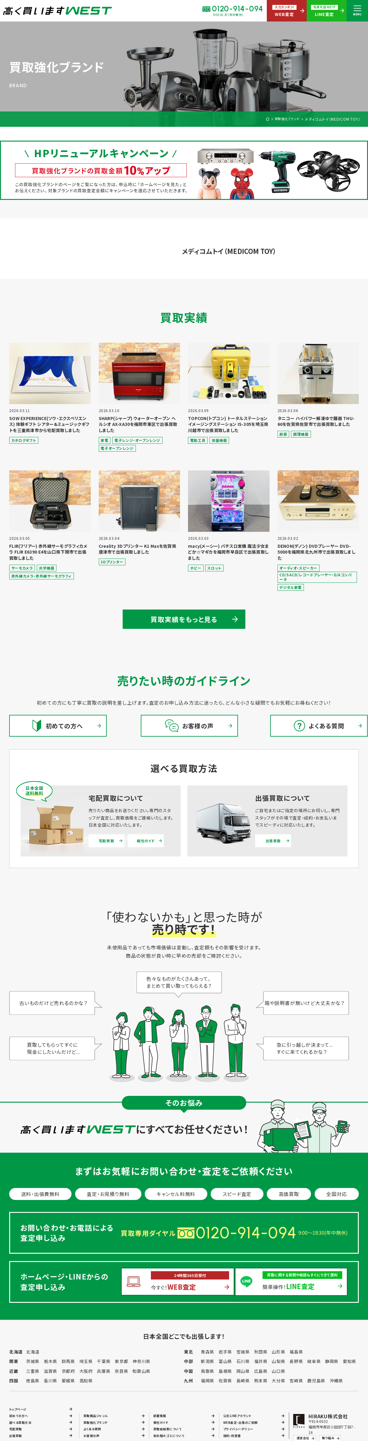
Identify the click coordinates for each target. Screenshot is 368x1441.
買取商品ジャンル (98, 1412)
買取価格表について (170, 1428)
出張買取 (273, 842)
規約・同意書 (234, 1436)
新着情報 (161, 1412)
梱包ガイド (145, 842)
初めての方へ (20, 1412)
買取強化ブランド (285, 119)
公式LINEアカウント (240, 1412)
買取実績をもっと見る (184, 619)
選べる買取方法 (22, 1420)
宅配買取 (106, 842)
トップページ (20, 1404)
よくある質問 (94, 1428)
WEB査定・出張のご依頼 (243, 1420)
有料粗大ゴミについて (172, 1436)
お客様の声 (93, 1436)
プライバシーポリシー (241, 1428)
